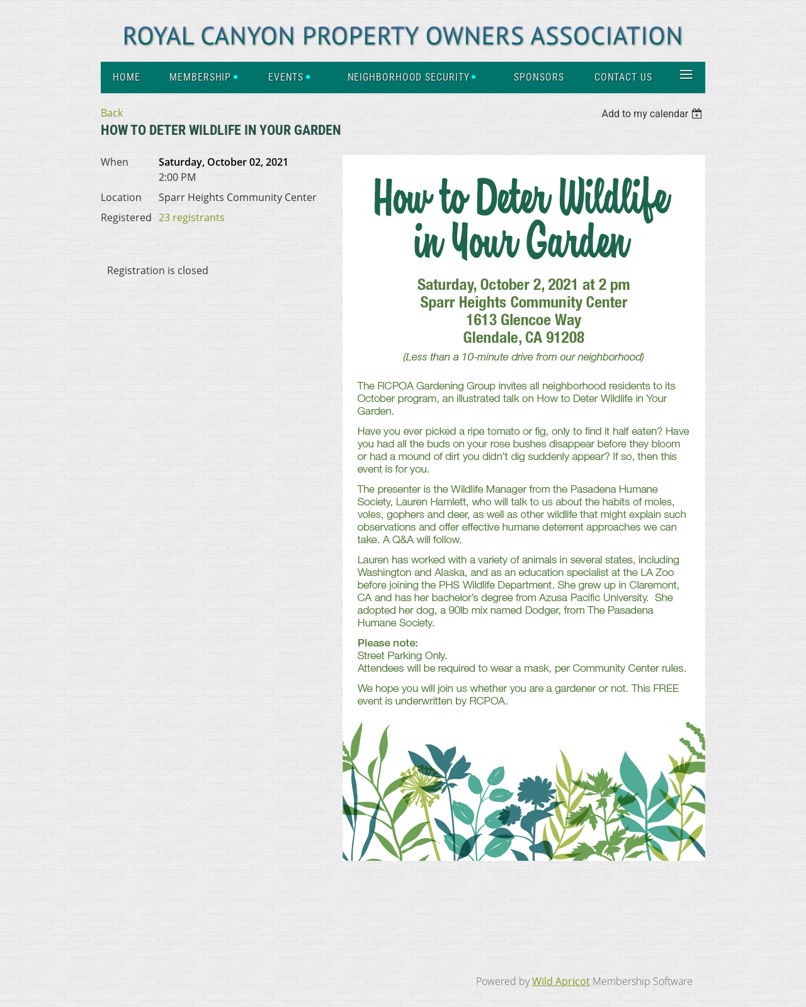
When (114, 162)
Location (121, 197)
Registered (126, 217)
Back (112, 113)
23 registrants (192, 217)
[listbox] (653, 114)
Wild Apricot (561, 981)
